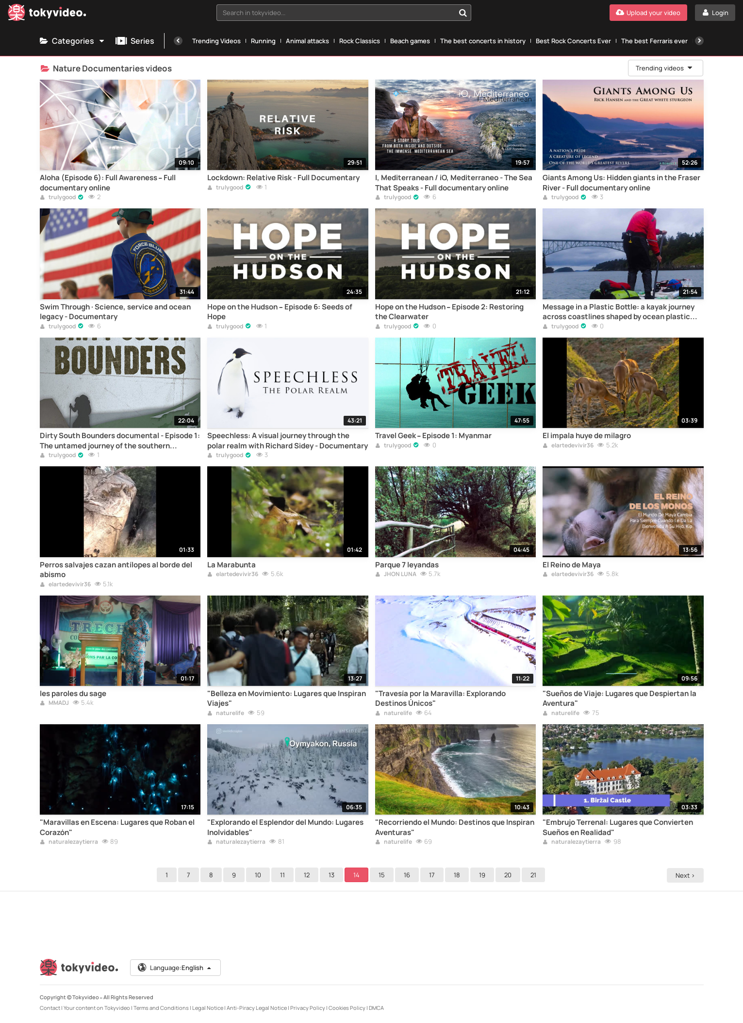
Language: (174, 967)
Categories (73, 40)
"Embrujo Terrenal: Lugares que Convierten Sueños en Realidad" (618, 827)
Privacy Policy (307, 1007)
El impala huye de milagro (587, 436)
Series (135, 40)
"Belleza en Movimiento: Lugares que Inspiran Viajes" (286, 698)
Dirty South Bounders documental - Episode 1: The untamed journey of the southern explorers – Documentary (120, 441)
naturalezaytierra (69, 842)
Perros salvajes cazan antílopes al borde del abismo (116, 570)
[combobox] (343, 12)
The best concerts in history (483, 40)
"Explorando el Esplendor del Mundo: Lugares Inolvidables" (285, 827)
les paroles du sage (73, 694)
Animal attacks (307, 40)
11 (283, 874)
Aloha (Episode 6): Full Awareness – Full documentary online (108, 182)
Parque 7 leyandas (407, 565)
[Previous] (178, 40)
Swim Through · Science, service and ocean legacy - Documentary (115, 312)
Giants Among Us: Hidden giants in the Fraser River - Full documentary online (621, 182)
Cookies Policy (347, 1007)
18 (458, 874)
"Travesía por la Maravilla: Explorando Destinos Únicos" (440, 698)
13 (333, 874)
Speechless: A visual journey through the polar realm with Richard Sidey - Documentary (287, 440)
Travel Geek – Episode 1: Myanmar (433, 436)
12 (308, 874)
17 (433, 874)
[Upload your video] (648, 12)
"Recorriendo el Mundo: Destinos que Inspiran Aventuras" (454, 827)
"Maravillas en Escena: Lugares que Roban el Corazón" (117, 827)
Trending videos (665, 68)
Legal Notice (207, 1007)
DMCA (376, 1007)
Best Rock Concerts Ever (573, 40)
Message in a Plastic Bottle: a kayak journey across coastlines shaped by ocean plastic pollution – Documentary (618, 312)
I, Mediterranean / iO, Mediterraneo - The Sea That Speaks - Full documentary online (453, 182)
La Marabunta (231, 565)
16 (408, 874)
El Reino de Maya (572, 565)
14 (358, 874)
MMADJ (54, 703)
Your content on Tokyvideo (97, 1007)
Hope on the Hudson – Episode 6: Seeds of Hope (279, 312)
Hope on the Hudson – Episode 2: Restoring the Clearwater (449, 312)
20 (509, 874)
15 (383, 874)
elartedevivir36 (568, 446)
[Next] (699, 40)
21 (535, 874)
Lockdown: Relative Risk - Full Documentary (283, 178)
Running (263, 40)
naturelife (225, 713)
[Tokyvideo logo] (47, 14)
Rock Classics (359, 40)
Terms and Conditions (161, 1007)
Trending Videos (216, 40)
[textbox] (335, 12)
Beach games (410, 40)
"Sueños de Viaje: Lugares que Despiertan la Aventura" (619, 698)
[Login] (715, 12)
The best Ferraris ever (654, 40)
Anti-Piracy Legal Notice (257, 1007)
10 (259, 874)
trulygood (58, 197)
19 (483, 874)
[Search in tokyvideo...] (463, 12)
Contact (50, 1007)
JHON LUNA (395, 574)
